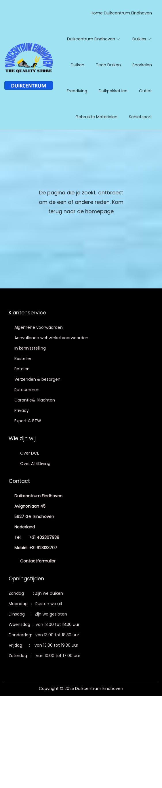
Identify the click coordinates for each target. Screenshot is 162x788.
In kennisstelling (30, 348)
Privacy (21, 410)
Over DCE (29, 453)
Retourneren (26, 390)
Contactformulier (38, 561)
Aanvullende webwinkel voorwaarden (51, 338)
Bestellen (23, 358)
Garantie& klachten (34, 400)
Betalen (22, 369)
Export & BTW (27, 421)
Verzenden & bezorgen (37, 379)
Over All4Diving (35, 463)
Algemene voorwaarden (38, 327)
